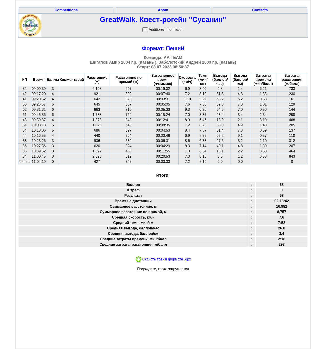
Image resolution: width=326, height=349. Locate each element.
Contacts (260, 10)
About (163, 10)
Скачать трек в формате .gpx (163, 259)
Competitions (66, 10)
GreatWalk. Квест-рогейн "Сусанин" (163, 19)
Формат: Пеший (163, 48)
